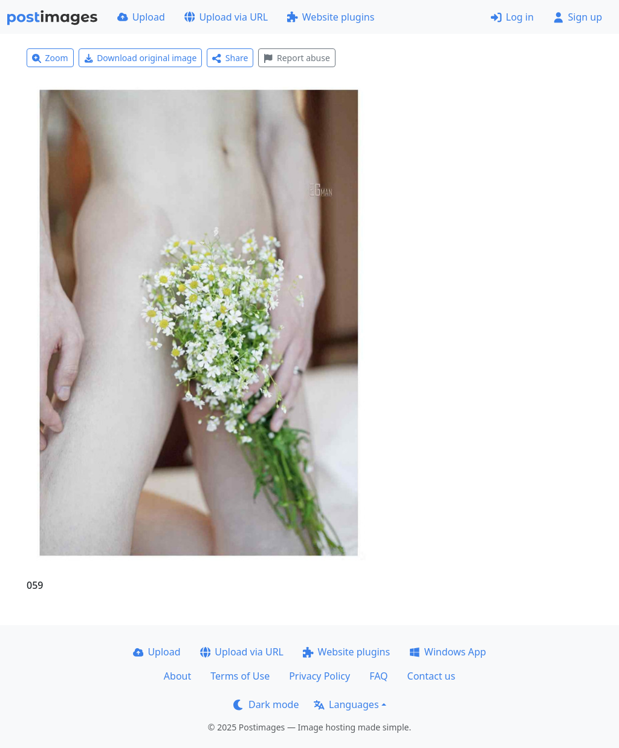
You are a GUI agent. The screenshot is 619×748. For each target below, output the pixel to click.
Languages (346, 704)
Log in (512, 17)
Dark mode (266, 704)
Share (230, 58)
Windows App (447, 651)
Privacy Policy (319, 676)
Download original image (140, 58)
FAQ (378, 676)
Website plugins (330, 17)
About (177, 676)
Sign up (577, 17)
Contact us (431, 676)
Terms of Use (240, 676)
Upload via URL (226, 17)
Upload (141, 17)
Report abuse (296, 58)
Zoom (50, 58)
